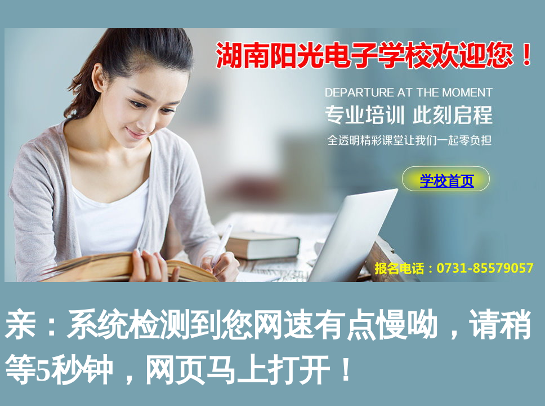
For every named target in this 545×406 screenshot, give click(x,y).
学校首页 (447, 181)
